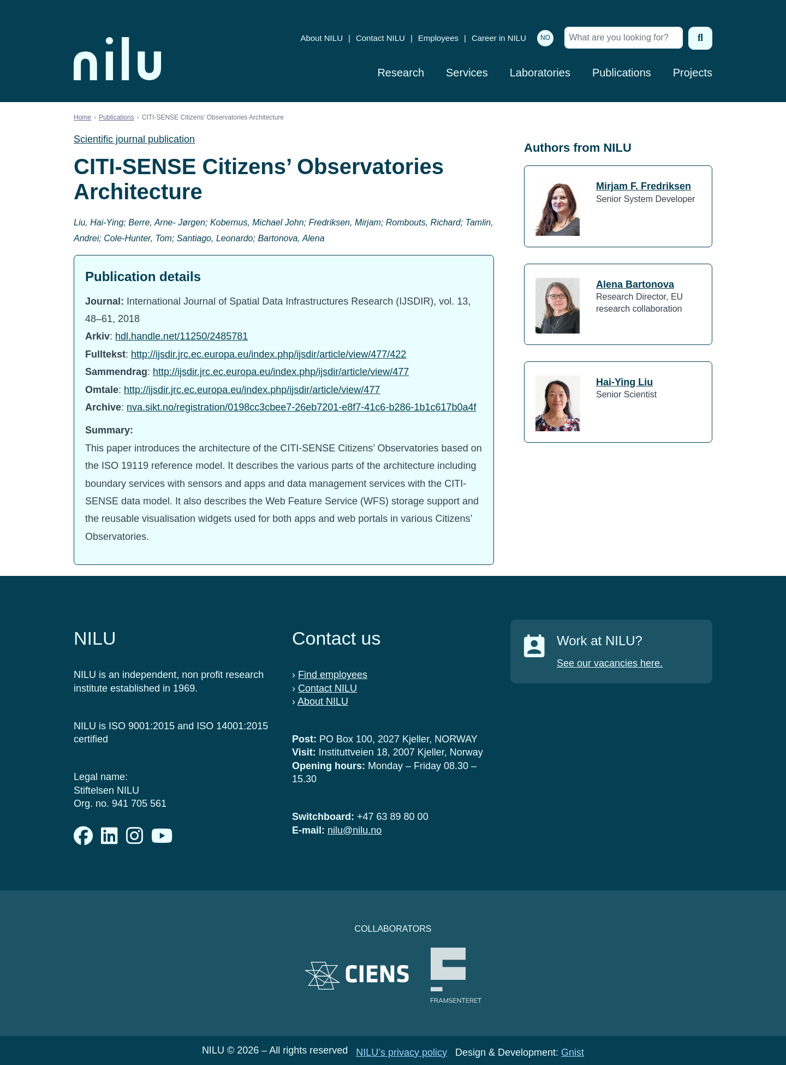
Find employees (332, 674)
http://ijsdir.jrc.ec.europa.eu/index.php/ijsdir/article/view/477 (281, 371)
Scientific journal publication (134, 139)
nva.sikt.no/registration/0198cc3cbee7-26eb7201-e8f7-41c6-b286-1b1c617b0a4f (301, 407)
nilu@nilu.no (354, 830)
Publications (621, 73)
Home (82, 117)
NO (545, 37)
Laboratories (540, 73)
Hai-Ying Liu (624, 382)
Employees (438, 38)
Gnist (572, 1052)
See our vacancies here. (610, 663)
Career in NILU (499, 38)
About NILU (321, 38)
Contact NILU (380, 38)
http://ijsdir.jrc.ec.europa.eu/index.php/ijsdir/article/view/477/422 (268, 354)
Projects (692, 73)
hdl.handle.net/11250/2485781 (181, 336)
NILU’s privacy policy (401, 1052)
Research (400, 73)
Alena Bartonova (635, 284)
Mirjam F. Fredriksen (643, 186)
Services (467, 73)
